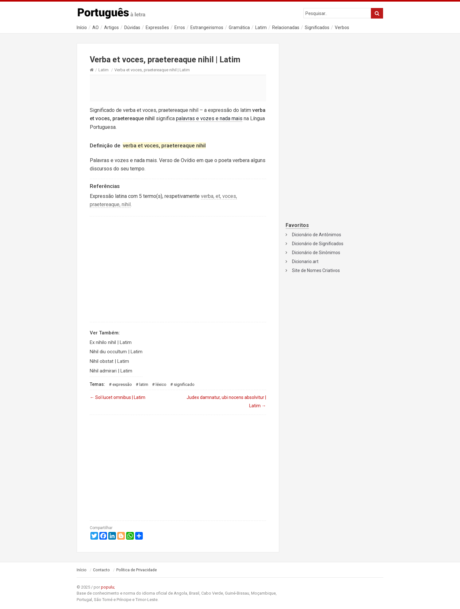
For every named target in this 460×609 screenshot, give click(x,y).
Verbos (342, 27)
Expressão (122, 384)
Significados (317, 27)
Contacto (101, 570)
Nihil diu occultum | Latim (116, 352)
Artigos (111, 27)
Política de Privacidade (136, 570)
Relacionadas (285, 27)
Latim (261, 27)
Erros (179, 27)
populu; (108, 587)
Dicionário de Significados (317, 243)
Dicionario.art (305, 261)
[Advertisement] (178, 88)
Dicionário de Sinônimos (316, 252)
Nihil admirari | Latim (111, 371)
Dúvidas (132, 27)
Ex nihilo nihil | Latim (111, 342)
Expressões (157, 27)
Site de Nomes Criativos (316, 270)
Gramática (239, 27)
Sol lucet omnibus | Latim (117, 397)
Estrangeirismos (206, 27)
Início (82, 27)
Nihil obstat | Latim (109, 361)
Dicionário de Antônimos (316, 234)
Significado (184, 384)
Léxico (161, 384)
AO (95, 27)
